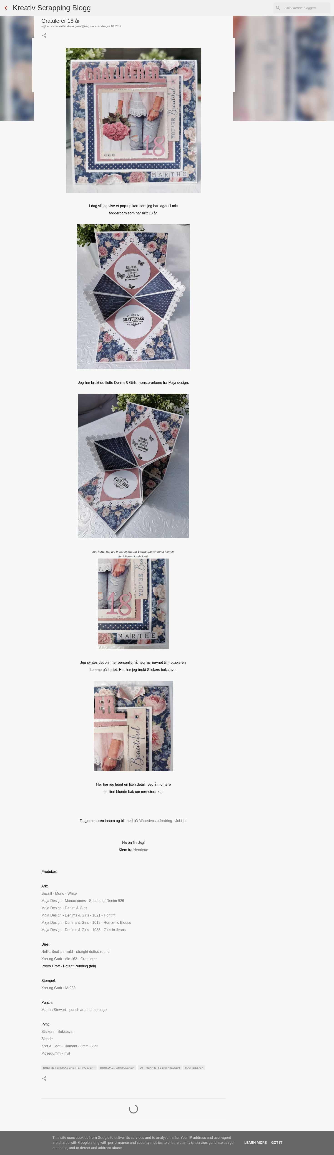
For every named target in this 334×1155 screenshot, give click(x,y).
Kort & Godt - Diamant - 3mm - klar (69, 1046)
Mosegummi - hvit (55, 1053)
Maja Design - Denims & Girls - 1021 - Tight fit (78, 915)
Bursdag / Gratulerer (117, 1067)
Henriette (140, 850)
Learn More (255, 1142)
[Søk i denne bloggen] (306, 7)
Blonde (47, 1039)
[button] (44, 36)
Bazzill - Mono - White (59, 893)
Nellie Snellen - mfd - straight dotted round (75, 952)
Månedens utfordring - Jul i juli (163, 821)
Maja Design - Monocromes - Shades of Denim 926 (83, 901)
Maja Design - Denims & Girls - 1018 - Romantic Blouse (86, 922)
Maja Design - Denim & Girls (64, 908)
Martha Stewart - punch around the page (74, 1010)
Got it (276, 1142)
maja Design (194, 1067)
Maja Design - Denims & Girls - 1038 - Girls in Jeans (83, 930)
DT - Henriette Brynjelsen (160, 1067)
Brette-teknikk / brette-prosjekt (69, 1067)
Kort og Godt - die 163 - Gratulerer (69, 959)
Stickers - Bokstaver (57, 1031)
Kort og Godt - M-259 (58, 988)
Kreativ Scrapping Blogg (52, 8)
